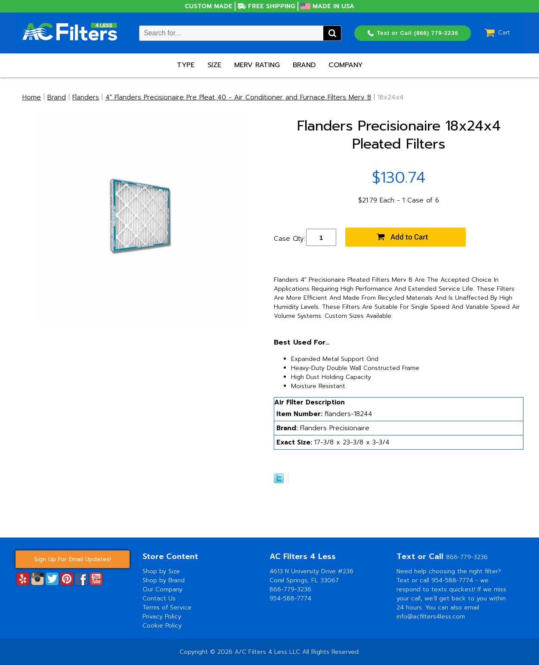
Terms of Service (167, 607)
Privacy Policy (161, 616)
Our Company (162, 589)
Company (345, 65)
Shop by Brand (163, 580)
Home (31, 97)
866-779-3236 (290, 589)
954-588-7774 (290, 598)
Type (186, 65)
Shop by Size (161, 571)
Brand (304, 65)
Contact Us (159, 598)
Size (214, 65)
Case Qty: (289, 238)
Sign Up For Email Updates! (72, 559)
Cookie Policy (162, 625)
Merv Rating (257, 65)
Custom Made (208, 6)
